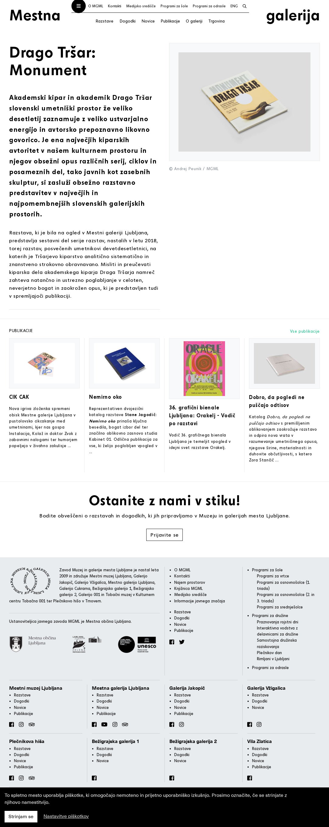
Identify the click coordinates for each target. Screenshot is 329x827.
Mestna (35, 14)
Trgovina (216, 20)
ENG (234, 6)
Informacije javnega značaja (199, 600)
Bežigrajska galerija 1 (116, 741)
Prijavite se (164, 534)
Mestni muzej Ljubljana (35, 688)
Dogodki (127, 20)
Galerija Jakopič (187, 688)
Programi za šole (174, 6)
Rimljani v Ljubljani (273, 658)
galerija (293, 14)
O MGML (95, 6)
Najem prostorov (189, 582)
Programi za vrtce (273, 575)
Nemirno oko (105, 397)
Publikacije (170, 20)
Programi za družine (270, 615)
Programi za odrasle (209, 6)
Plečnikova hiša (26, 741)
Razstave (104, 20)
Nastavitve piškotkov (66, 816)
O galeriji (194, 20)
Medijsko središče (141, 6)
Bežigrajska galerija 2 (193, 741)
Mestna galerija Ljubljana (120, 688)
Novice (148, 20)
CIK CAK (19, 397)
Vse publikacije (305, 331)
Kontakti (114, 6)
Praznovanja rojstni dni (277, 621)
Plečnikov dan (269, 652)
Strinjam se (21, 817)
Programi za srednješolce (280, 606)
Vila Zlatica (259, 741)
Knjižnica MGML (188, 588)
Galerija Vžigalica (266, 688)
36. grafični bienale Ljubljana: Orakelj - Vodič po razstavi (202, 415)
